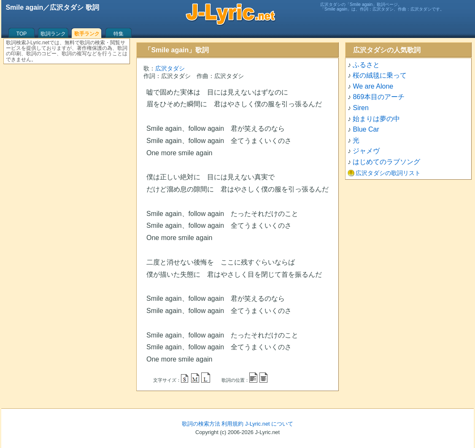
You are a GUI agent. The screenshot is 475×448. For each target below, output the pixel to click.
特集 (118, 34)
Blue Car (366, 129)
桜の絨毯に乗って (380, 75)
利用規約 (232, 424)
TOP (21, 34)
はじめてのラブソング (386, 161)
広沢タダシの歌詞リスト (388, 173)
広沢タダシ (170, 68)
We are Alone (373, 86)
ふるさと (366, 64)
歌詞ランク (53, 34)
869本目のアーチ (379, 96)
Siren (360, 107)
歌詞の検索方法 (201, 424)
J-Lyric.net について (269, 424)
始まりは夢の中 (376, 118)
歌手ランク (87, 34)
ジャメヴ (366, 150)
